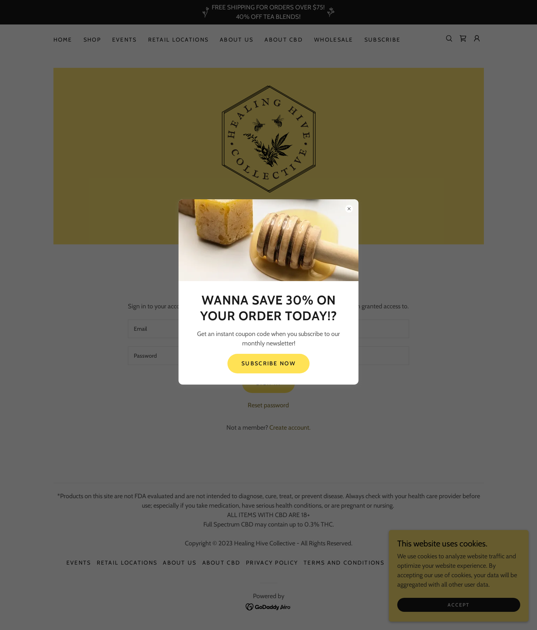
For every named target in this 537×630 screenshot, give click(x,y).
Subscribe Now (268, 363)
